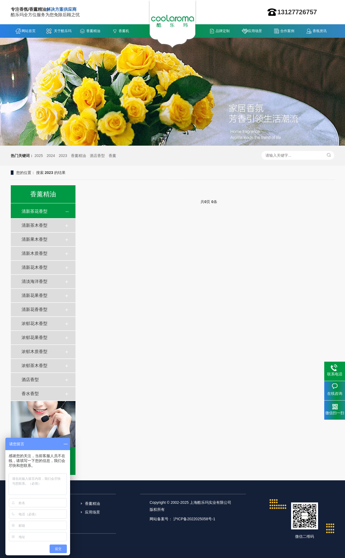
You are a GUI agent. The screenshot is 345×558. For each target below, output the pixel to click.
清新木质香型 (34, 253)
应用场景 (255, 31)
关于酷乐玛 (62, 31)
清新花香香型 (34, 309)
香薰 (112, 155)
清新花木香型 (34, 267)
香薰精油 (93, 31)
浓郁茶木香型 (34, 365)
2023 (63, 155)
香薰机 (124, 31)
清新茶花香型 (34, 211)
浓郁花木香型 (34, 323)
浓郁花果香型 (34, 337)
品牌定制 (223, 31)
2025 (38, 155)
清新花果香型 (34, 295)
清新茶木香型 (34, 225)
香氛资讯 (320, 31)
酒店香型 (97, 155)
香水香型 (30, 393)
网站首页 (29, 31)
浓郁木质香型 (34, 351)
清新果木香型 (34, 239)
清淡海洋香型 (34, 281)
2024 (51, 155)
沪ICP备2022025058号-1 (194, 519)
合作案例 (287, 31)
